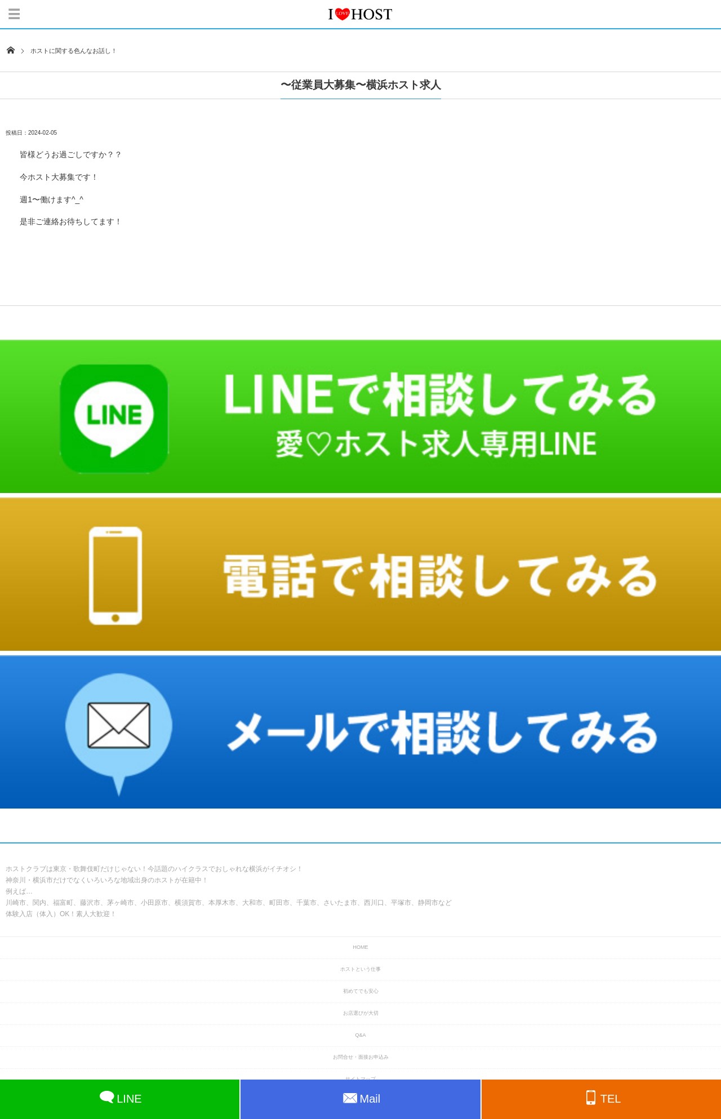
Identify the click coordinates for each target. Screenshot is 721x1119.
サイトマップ (360, 1079)
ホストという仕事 (360, 969)
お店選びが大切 (361, 1013)
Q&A (360, 1035)
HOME (360, 947)
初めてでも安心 (361, 991)
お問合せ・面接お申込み (361, 1057)
